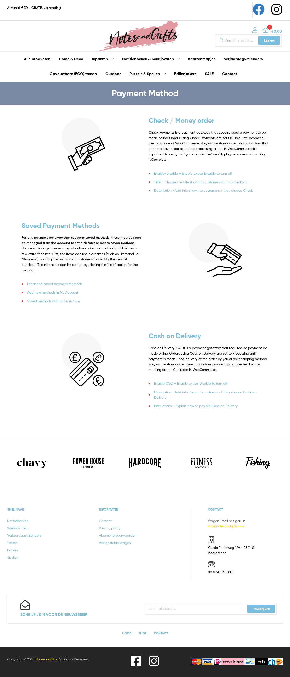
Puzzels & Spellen (144, 73)
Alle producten (37, 58)
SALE (209, 73)
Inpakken (100, 58)
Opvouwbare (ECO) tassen (73, 73)
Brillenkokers (185, 73)
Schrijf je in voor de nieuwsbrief (53, 614)
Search (269, 40)
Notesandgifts (46, 659)
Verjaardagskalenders (243, 58)
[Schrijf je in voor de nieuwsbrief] (25, 605)
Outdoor (113, 73)
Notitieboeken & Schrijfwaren (148, 58)
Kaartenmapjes (201, 58)
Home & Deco (71, 58)
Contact (229, 73)
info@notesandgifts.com (226, 526)
